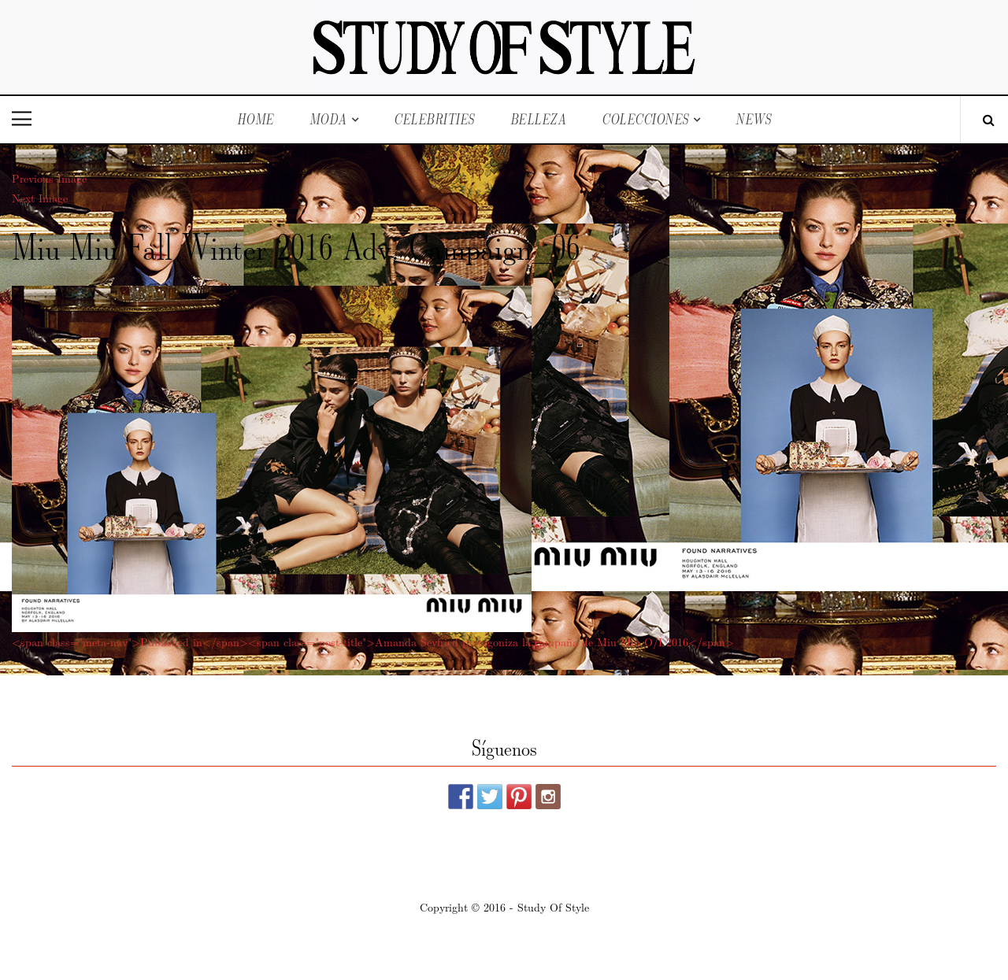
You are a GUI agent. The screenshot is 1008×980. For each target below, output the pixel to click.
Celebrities (434, 119)
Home (255, 119)
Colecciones (645, 119)
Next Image (40, 197)
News (753, 119)
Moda (328, 119)
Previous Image (49, 178)
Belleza (538, 119)
